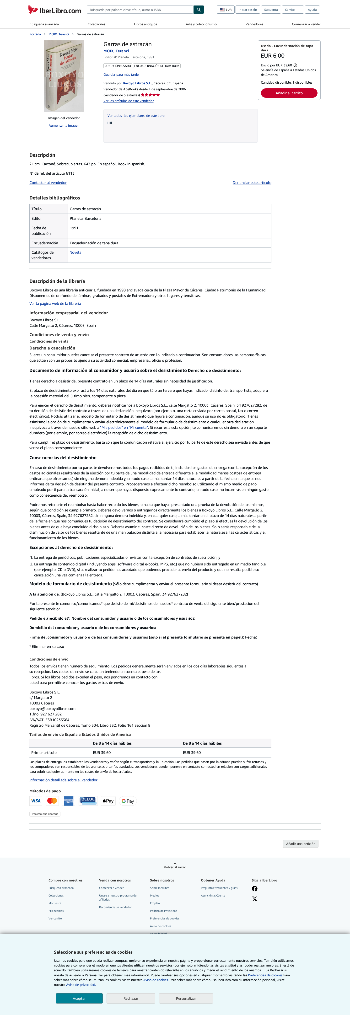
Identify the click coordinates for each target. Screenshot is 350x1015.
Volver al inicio (175, 867)
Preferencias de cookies (265, 975)
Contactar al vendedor (48, 182)
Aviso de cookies (160, 926)
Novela (75, 252)
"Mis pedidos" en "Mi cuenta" (124, 427)
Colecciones (96, 24)
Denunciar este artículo (252, 182)
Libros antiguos (145, 24)
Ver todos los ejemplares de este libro (136, 115)
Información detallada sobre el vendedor (63, 780)
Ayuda (312, 9)
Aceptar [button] (79, 998)
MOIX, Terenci (58, 34)
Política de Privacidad (163, 911)
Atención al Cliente (213, 895)
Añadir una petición (300, 844)
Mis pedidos (56, 911)
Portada (35, 34)
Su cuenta (271, 9)
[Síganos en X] (255, 899)
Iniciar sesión (248, 9)
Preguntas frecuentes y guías (219, 888)
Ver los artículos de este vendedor (128, 101)
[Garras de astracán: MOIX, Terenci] (64, 76)
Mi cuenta (54, 903)
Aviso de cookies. (156, 980)
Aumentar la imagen (64, 125)
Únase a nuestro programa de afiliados (117, 897)
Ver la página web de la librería (55, 303)
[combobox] (140, 9)
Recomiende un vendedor (115, 907)
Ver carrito (55, 918)
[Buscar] (199, 9)
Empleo (155, 903)
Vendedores (254, 24)
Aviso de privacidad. (81, 985)
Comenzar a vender (306, 24)
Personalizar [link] (186, 998)
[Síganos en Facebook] (255, 889)
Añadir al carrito (289, 93)
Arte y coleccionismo (201, 24)
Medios (154, 895)
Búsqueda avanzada (44, 24)
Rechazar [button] (131, 998)
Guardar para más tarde (121, 74)
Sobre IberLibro (159, 888)
